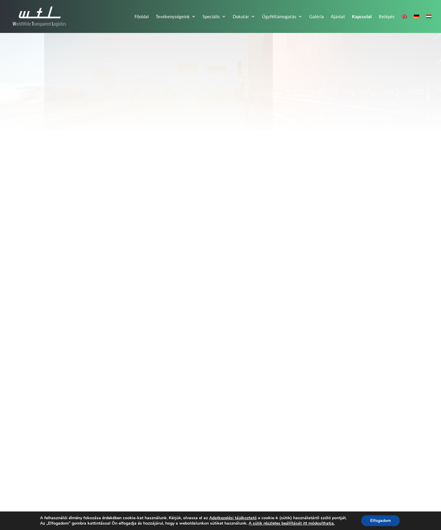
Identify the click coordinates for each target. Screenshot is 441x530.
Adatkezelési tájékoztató (233, 518)
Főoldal (141, 16)
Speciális (211, 16)
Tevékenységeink (173, 16)
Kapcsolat (362, 16)
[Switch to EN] (404, 23)
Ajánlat (338, 16)
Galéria (316, 16)
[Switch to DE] (416, 23)
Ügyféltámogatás (279, 16)
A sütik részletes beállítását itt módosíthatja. (292, 523)
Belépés (387, 16)
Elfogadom (380, 520)
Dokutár (241, 16)
